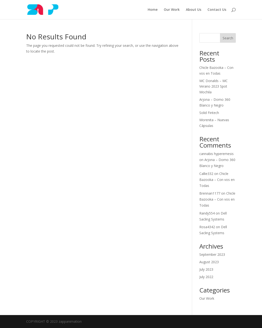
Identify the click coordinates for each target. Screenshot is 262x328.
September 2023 (212, 254)
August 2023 (209, 262)
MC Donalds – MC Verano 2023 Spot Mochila (213, 86)
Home (153, 10)
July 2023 (206, 269)
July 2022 (206, 276)
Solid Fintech (209, 112)
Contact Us (216, 10)
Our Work (172, 10)
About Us (193, 10)
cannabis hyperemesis (216, 153)
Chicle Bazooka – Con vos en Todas (217, 179)
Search (228, 38)
